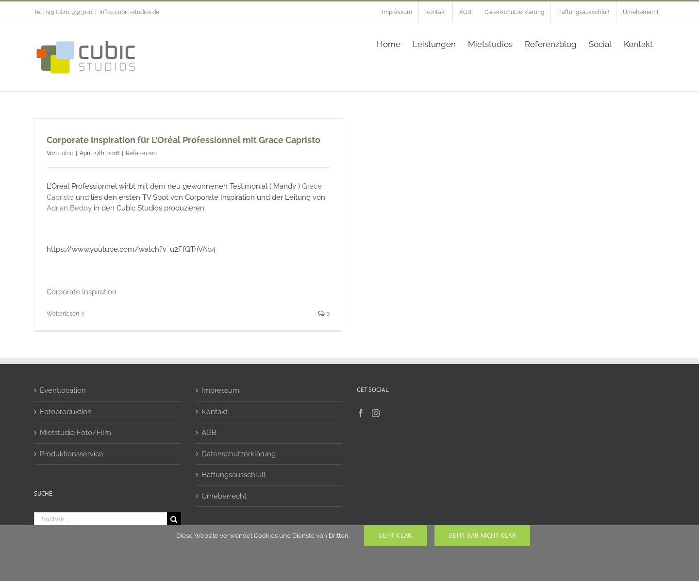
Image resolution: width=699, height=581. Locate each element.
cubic (65, 153)
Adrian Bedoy (70, 208)
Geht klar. (395, 535)
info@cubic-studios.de (129, 12)
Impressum (220, 390)
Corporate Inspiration (81, 292)
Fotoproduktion (66, 411)
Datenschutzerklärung (238, 454)
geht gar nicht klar (482, 535)
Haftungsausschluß (233, 474)
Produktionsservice (71, 454)
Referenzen (141, 153)
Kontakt (214, 411)
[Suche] (174, 519)
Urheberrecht (224, 496)
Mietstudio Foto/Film (75, 432)
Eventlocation (63, 390)
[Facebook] (361, 413)
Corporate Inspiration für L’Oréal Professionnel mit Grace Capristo (183, 140)
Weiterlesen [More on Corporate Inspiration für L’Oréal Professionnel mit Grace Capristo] (63, 313)
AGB (208, 432)
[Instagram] (376, 413)
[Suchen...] (100, 519)
